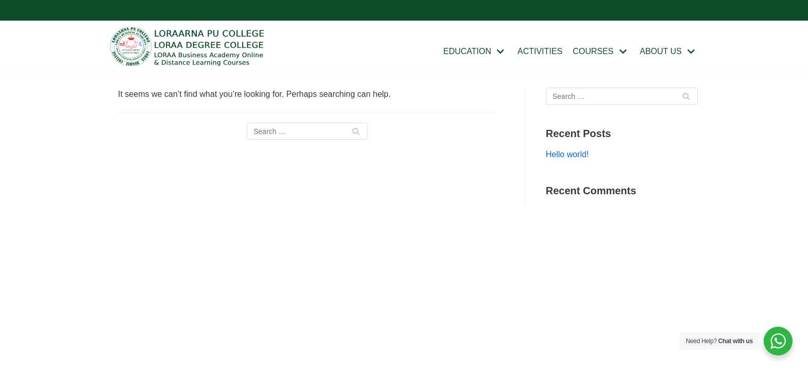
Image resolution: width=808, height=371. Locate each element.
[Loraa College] (187, 46)
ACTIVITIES (539, 51)
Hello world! (567, 154)
